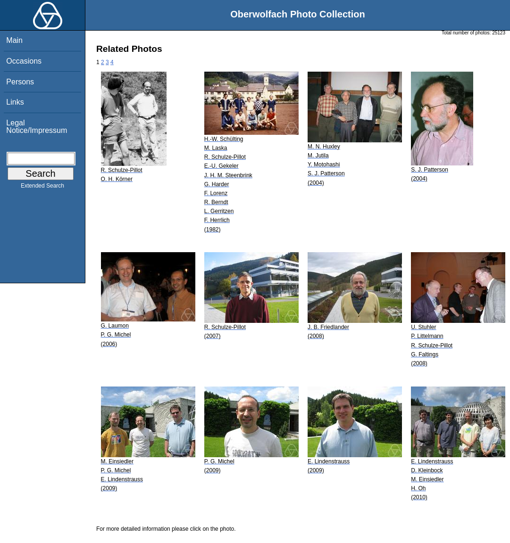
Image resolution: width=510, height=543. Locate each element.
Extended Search (42, 187)
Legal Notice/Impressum (36, 126)
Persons (20, 82)
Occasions (24, 61)
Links (15, 102)
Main (14, 40)
